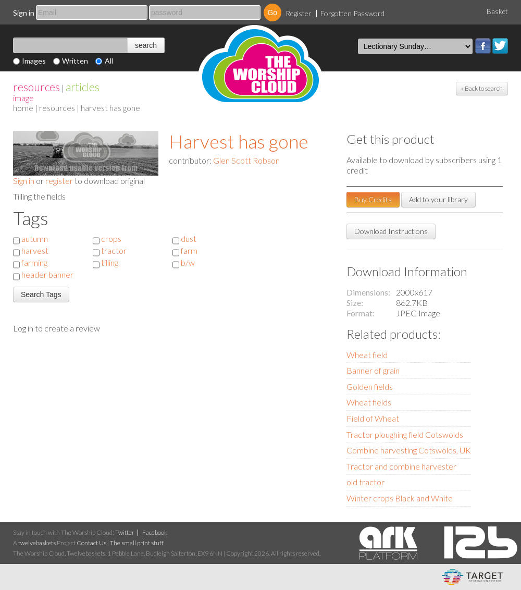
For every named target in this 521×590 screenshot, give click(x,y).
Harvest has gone (238, 141)
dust (188, 238)
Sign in (23, 12)
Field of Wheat (372, 418)
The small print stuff (137, 543)
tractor (114, 250)
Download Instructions (391, 231)
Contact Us (91, 543)
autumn (34, 238)
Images (34, 60)
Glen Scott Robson (246, 160)
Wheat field (367, 355)
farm (189, 250)
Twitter (500, 46)
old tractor (365, 482)
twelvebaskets (37, 543)
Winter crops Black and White (399, 498)
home (23, 108)
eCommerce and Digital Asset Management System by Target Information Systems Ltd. (472, 577)
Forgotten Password (352, 13)
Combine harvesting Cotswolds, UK (408, 450)
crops (111, 238)
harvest (34, 250)
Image (23, 98)
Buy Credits (373, 199)
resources (36, 86)
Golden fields (369, 386)
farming (34, 262)
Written (75, 60)
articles (83, 86)
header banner (47, 274)
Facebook (483, 46)
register (59, 181)
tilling (109, 262)
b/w (188, 262)
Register (299, 13)
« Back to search (482, 88)
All (109, 60)
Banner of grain (373, 370)
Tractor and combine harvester (401, 466)
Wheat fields (368, 402)
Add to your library (438, 199)
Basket (497, 11)
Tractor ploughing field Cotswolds (404, 434)
